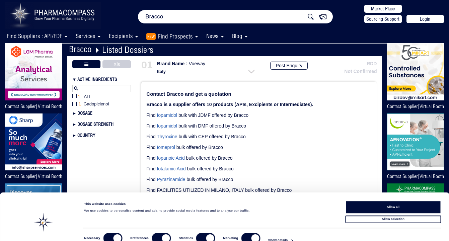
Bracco (80, 49)
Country (86, 135)
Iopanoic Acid (170, 158)
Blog (237, 35)
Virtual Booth (50, 106)
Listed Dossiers (127, 50)
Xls (117, 64)
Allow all (393, 194)
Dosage (84, 113)
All (82, 97)
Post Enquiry (289, 65)
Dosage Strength (95, 124)
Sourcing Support (382, 19)
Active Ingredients (97, 79)
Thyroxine (167, 136)
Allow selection (393, 207)
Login (425, 19)
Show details (278, 229)
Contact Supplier (20, 106)
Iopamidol (167, 115)
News (212, 35)
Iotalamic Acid (171, 168)
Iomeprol (166, 147)
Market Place (383, 9)
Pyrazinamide (171, 179)
